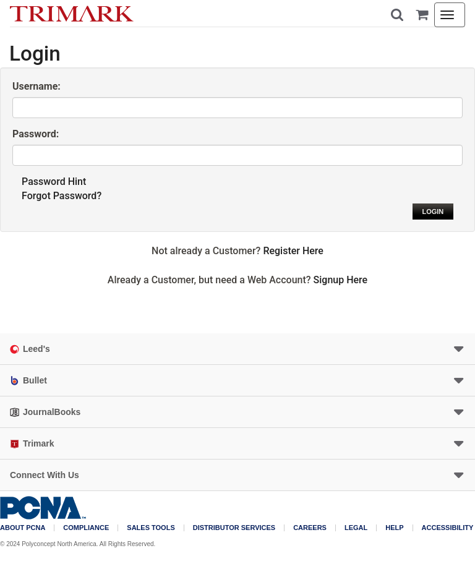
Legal (355, 527)
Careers (310, 527)
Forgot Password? (61, 196)
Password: (35, 134)
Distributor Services (234, 527)
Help (394, 527)
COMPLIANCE (86, 527)
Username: (36, 86)
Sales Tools (150, 527)
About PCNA (22, 527)
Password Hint (54, 181)
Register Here (293, 251)
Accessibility (448, 527)
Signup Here (341, 280)
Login (432, 211)
